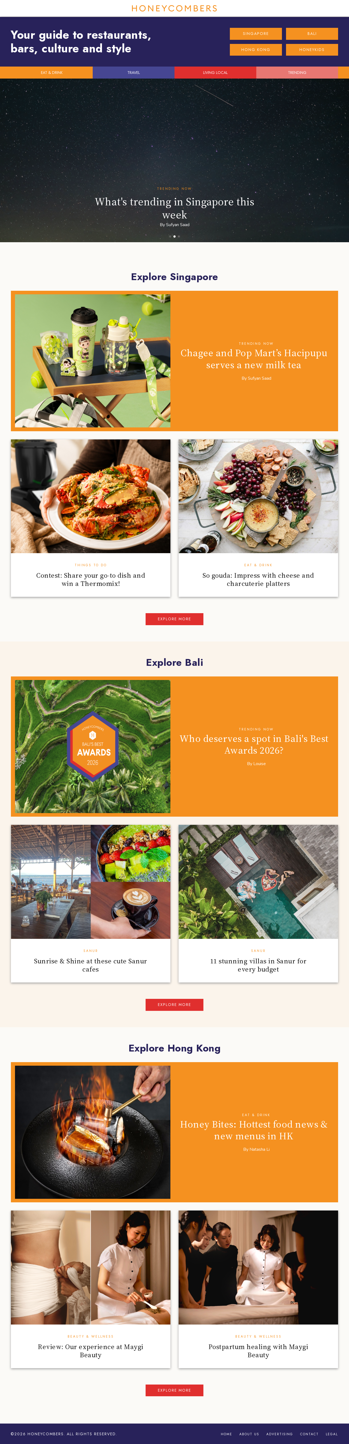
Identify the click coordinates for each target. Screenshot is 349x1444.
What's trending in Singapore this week (175, 208)
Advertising (279, 1434)
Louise (259, 764)
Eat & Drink (258, 565)
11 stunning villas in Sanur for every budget (258, 965)
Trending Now (174, 188)
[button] (170, 236)
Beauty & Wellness (91, 1336)
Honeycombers (174, 8)
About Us (249, 1434)
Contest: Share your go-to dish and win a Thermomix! (90, 579)
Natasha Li (259, 1149)
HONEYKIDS (312, 49)
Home (226, 1434)
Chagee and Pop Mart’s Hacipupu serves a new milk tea (253, 358)
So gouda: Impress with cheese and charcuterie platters (258, 579)
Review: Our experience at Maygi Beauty (90, 1350)
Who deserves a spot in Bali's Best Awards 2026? (254, 744)
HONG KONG (255, 49)
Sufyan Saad (177, 225)
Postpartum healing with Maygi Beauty (258, 1350)
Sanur (90, 950)
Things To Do (91, 565)
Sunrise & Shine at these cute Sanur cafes (90, 965)
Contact (309, 1434)
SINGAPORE (256, 33)
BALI (312, 33)
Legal (332, 1434)
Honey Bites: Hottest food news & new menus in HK (254, 1130)
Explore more (174, 619)
